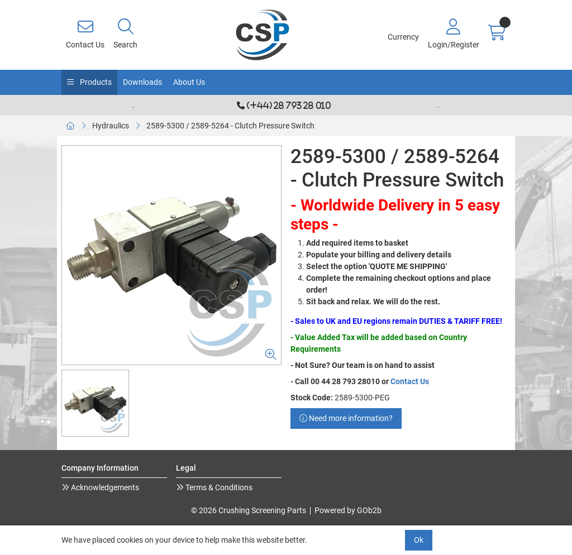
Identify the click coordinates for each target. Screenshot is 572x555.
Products (95, 82)
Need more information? (346, 418)
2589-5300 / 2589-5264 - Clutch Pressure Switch (230, 125)
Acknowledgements (104, 487)
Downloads (142, 82)
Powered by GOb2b (348, 510)
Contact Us (409, 381)
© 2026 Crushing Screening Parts (248, 510)
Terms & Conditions (218, 487)
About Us (189, 82)
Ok (418, 539)
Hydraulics (110, 125)
